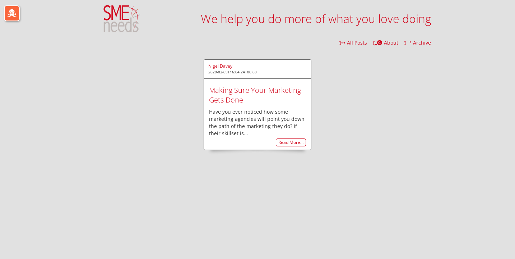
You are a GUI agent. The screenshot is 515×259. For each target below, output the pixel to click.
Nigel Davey (220, 66)
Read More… (290, 143)
